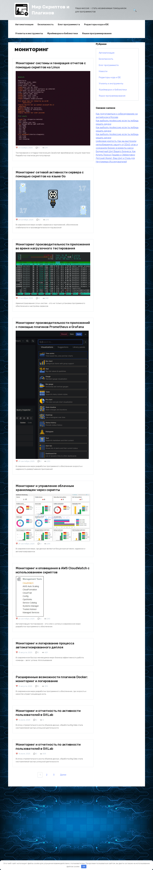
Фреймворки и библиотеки (62, 33)
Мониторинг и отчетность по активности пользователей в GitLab (51, 728)
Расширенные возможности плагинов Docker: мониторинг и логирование (49, 691)
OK (84, 866)
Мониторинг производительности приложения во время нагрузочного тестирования (47, 248)
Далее (64, 797)
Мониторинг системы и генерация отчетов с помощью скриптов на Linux (52, 66)
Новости (103, 71)
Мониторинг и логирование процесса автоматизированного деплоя (48, 653)
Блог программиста (69, 24)
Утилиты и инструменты (29, 33)
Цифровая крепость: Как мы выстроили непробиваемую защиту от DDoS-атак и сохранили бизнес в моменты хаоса (117, 144)
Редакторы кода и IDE (96, 24)
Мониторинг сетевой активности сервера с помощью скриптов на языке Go (53, 173)
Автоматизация (24, 24)
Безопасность (46, 24)
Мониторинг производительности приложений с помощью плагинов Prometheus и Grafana (45, 331)
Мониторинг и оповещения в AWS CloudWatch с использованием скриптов (50, 574)
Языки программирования (97, 33)
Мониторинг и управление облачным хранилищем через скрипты (48, 491)
